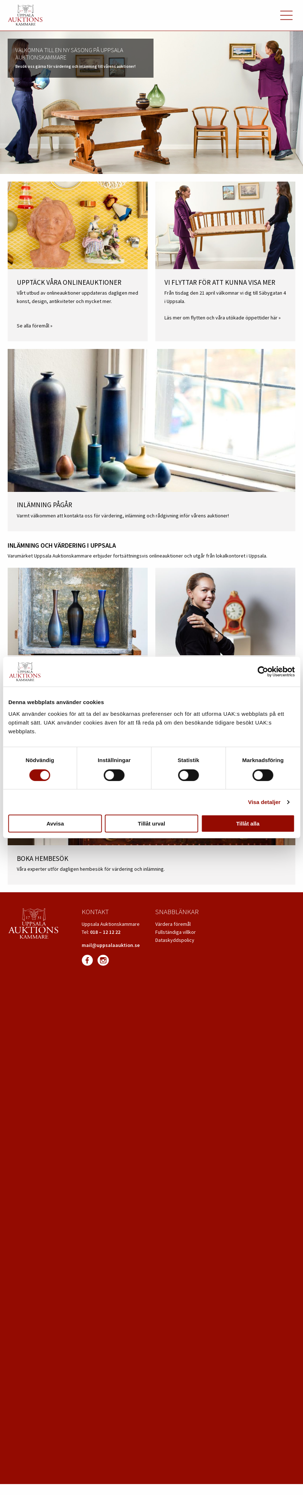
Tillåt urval (151, 823)
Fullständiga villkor (175, 932)
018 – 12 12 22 (105, 932)
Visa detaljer (264, 802)
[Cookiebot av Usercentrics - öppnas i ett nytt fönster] (263, 671)
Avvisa (55, 823)
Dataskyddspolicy (174, 940)
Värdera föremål (173, 924)
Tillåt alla (248, 823)
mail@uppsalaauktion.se (111, 945)
